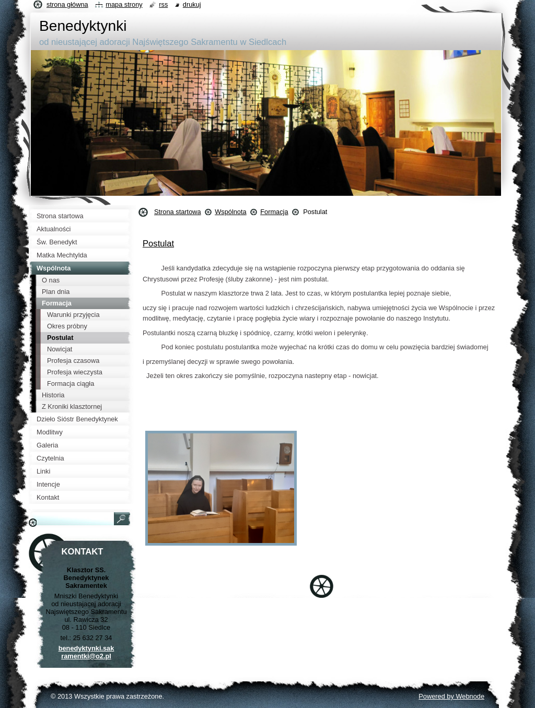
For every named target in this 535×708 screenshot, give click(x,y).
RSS (163, 4)
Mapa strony (124, 4)
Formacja (274, 212)
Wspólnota (230, 212)
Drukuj (192, 4)
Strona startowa (177, 212)
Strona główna (67, 4)
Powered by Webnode (451, 696)
